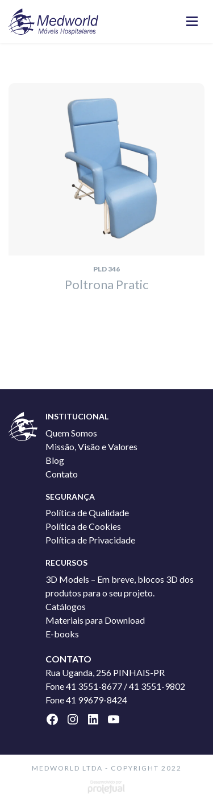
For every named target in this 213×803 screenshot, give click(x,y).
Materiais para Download (95, 620)
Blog (54, 460)
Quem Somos (71, 432)
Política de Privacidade (90, 539)
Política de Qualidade (87, 512)
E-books (62, 633)
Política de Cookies (83, 526)
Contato (61, 473)
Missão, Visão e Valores (91, 446)
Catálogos (65, 606)
